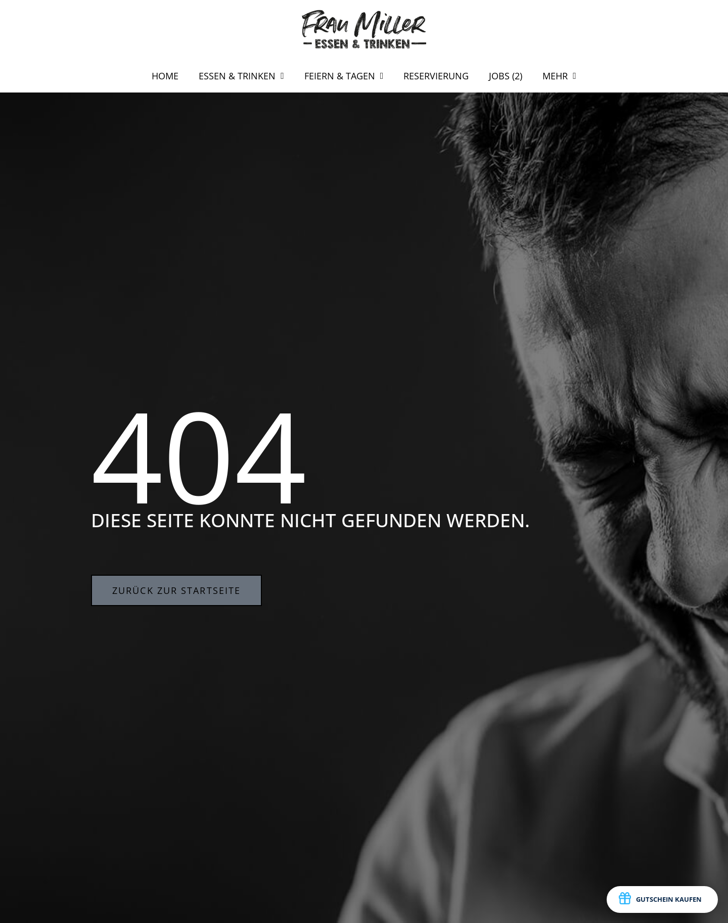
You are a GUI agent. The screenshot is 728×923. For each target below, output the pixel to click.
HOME (165, 76)
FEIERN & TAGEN (344, 75)
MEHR (559, 75)
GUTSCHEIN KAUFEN (660, 899)
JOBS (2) (505, 76)
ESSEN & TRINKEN (241, 75)
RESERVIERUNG (436, 76)
